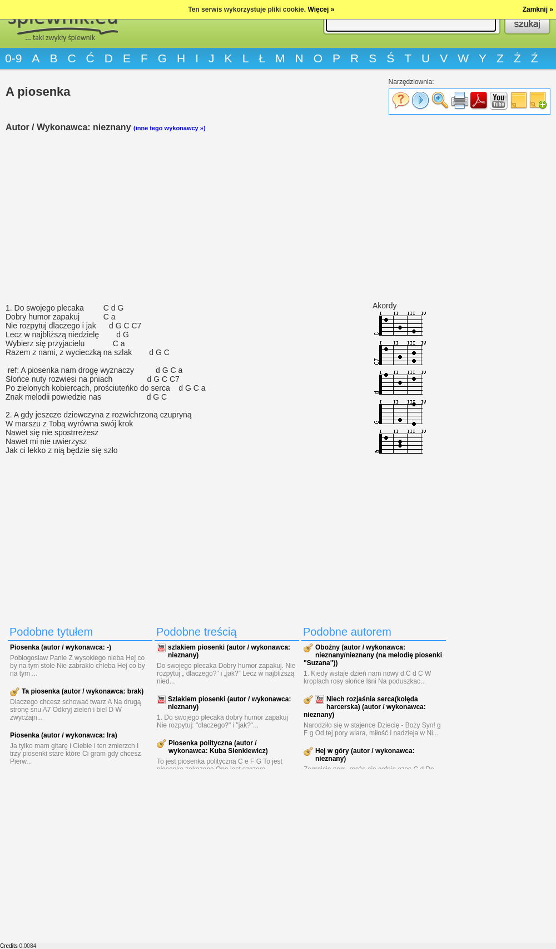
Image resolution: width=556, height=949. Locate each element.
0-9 (13, 58)
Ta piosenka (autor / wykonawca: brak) (82, 691)
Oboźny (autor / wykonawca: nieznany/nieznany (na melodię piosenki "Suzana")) (373, 655)
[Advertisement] (228, 218)
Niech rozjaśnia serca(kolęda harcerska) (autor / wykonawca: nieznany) (365, 707)
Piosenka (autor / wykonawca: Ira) (63, 735)
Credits (9, 946)
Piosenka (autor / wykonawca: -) (60, 647)
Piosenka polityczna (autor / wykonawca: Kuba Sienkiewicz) (218, 747)
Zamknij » (538, 9)
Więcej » (320, 9)
